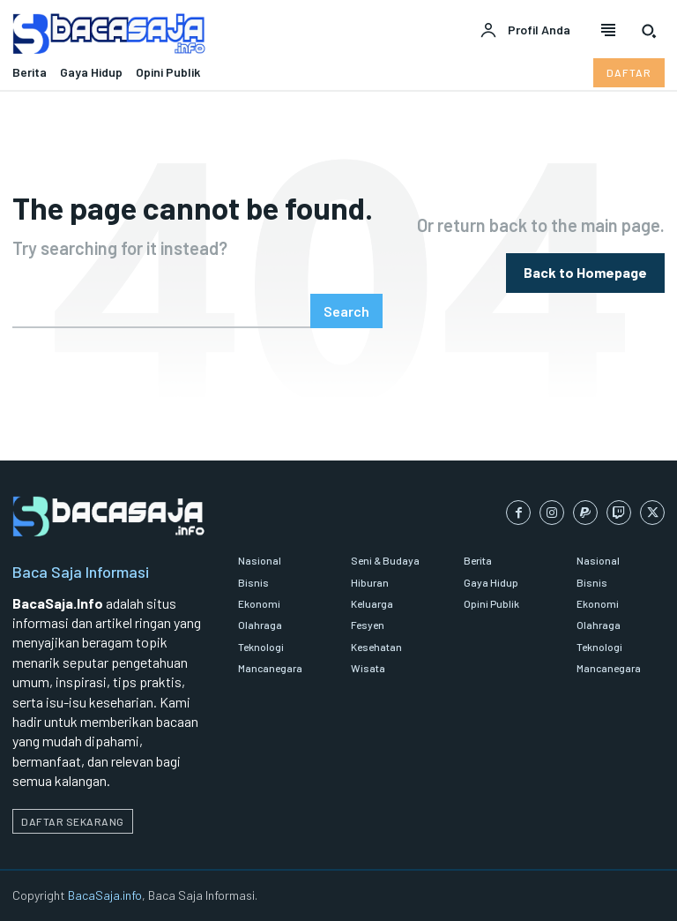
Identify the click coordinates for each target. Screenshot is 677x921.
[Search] (346, 311)
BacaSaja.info (105, 894)
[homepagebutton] (585, 273)
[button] (649, 31)
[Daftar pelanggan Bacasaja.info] (629, 72)
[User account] (525, 31)
